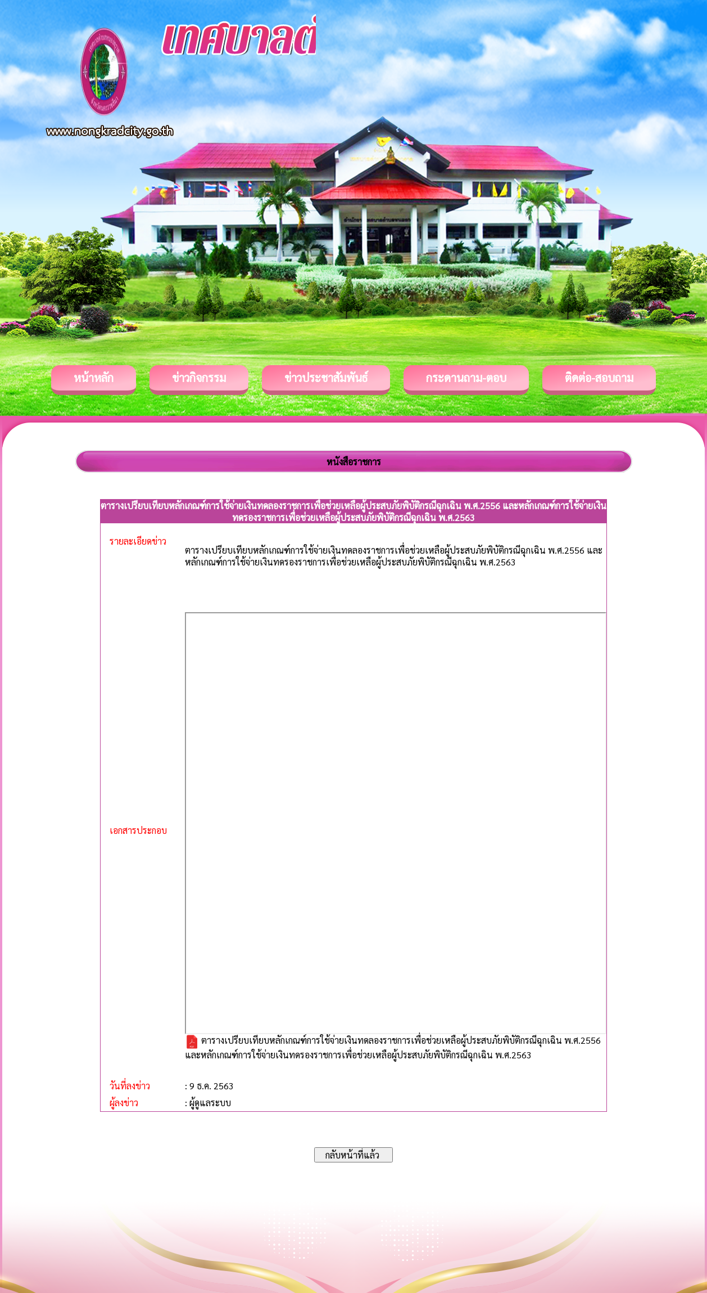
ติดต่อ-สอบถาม (599, 377)
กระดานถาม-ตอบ (466, 377)
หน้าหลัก (94, 377)
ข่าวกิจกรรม (199, 377)
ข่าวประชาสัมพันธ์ (326, 377)
